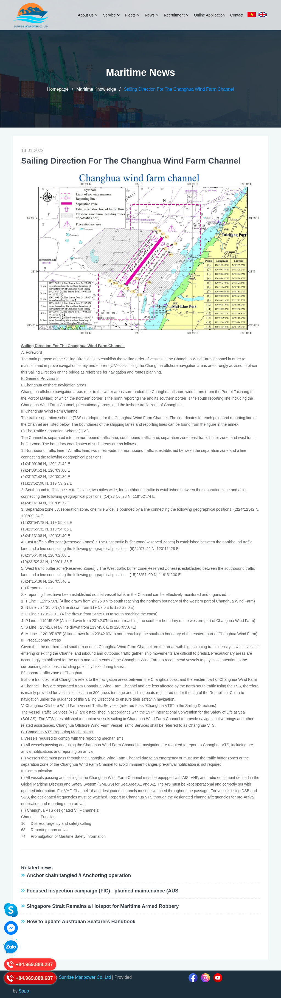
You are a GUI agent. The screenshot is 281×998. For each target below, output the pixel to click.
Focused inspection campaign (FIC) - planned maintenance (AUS (102, 891)
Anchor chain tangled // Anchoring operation (79, 875)
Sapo (24, 991)
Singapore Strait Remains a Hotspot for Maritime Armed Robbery (103, 906)
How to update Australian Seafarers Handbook (81, 921)
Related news (37, 867)
